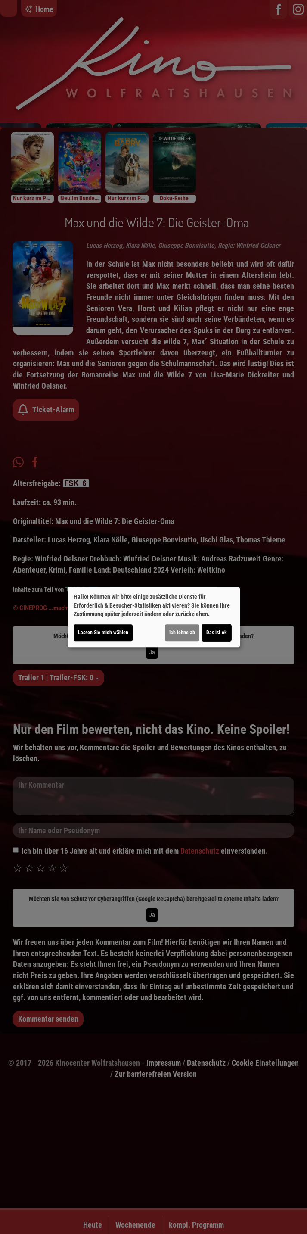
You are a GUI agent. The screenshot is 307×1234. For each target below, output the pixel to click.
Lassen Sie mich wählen (103, 632)
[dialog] (154, 617)
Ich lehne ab (182, 632)
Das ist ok (216, 632)
